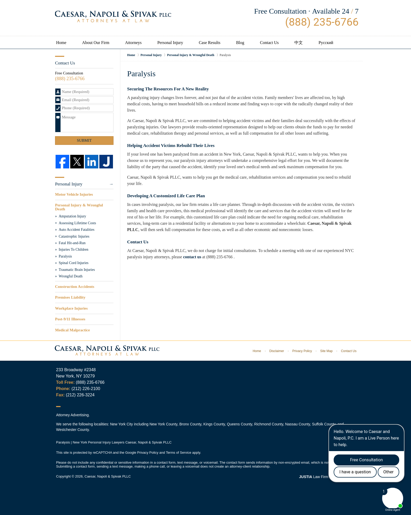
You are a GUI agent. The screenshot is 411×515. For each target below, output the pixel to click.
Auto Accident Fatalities (76, 230)
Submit (84, 140)
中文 (298, 42)
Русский (325, 42)
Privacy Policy (302, 351)
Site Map (326, 351)
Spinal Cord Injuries (74, 263)
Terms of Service (178, 452)
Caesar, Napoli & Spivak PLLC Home (113, 16)
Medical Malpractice (72, 330)
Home (61, 42)
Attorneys (133, 42)
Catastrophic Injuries (74, 236)
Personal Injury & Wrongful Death (79, 207)
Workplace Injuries (71, 308)
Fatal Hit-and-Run (72, 243)
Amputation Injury (72, 216)
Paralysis (65, 256)
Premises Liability (70, 297)
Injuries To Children (73, 249)
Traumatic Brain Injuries (77, 270)
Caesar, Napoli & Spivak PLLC (108, 476)
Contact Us (269, 42)
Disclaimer (276, 351)
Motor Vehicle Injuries (74, 194)
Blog (240, 42)
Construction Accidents (74, 286)
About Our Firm (95, 42)
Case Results (209, 42)
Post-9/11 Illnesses (70, 319)
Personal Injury (170, 42)
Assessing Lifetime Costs (77, 223)
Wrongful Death (71, 276)
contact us (192, 257)
